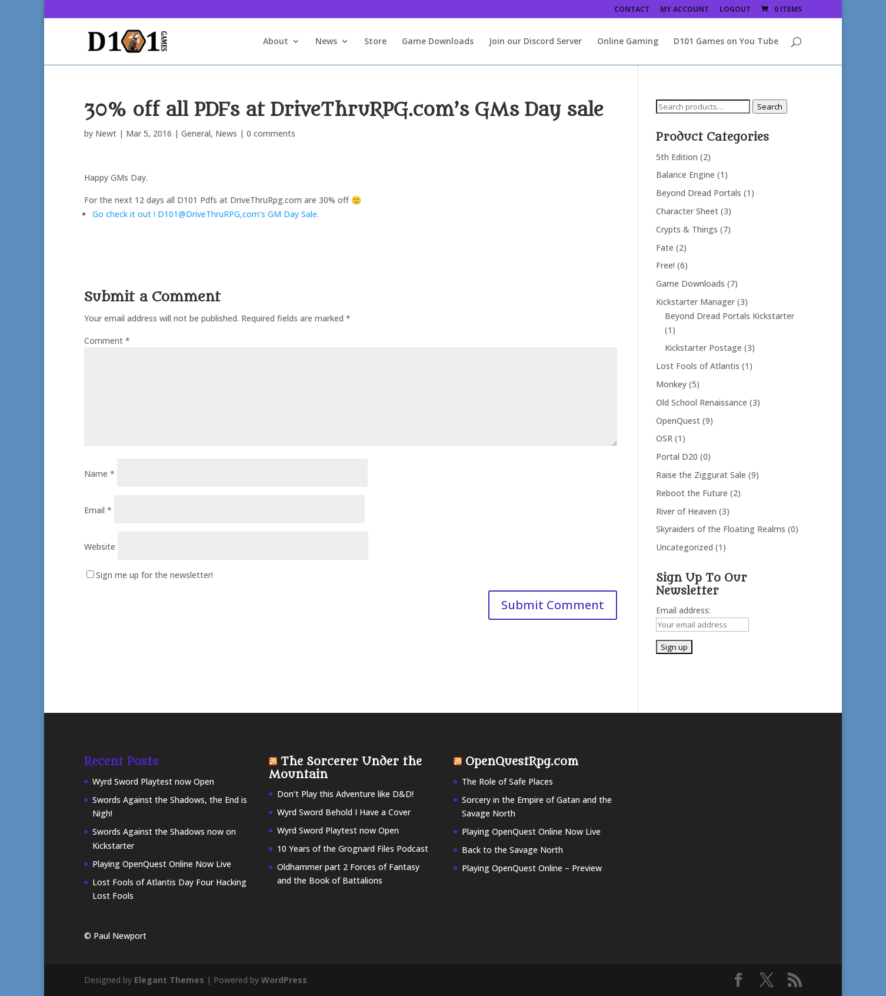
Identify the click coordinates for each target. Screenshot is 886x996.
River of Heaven (686, 511)
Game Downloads (438, 42)
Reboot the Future (692, 493)
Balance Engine (685, 174)
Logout (735, 10)
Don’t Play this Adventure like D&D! (345, 793)
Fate (665, 247)
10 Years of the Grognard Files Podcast (352, 848)
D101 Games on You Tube (726, 42)
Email (98, 510)
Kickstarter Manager (695, 301)
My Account (684, 10)
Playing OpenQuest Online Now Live (161, 863)
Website (99, 546)
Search (769, 106)
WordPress (284, 979)
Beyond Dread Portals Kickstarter (729, 315)
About (275, 42)
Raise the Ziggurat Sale (701, 474)
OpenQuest (678, 420)
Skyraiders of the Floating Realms (720, 528)
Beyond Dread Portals (698, 192)
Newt (105, 133)
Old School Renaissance (701, 402)
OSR (664, 438)
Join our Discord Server (535, 42)
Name (99, 473)
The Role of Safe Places (507, 781)
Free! (665, 265)
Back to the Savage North (512, 849)
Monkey (671, 384)
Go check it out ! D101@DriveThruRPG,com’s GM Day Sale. (205, 214)
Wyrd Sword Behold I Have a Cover (344, 812)
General (196, 133)
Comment (107, 340)
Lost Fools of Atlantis (698, 365)
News (326, 42)
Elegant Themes (169, 979)
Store (375, 42)
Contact (631, 10)
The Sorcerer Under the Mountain (345, 768)
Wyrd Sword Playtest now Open (153, 781)
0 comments (271, 133)
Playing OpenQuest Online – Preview (532, 868)
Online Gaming (627, 42)
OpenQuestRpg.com (521, 761)
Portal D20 (677, 456)
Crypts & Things (687, 229)
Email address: (683, 610)
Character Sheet (687, 211)
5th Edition (677, 156)
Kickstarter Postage (703, 347)
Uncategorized (684, 547)
